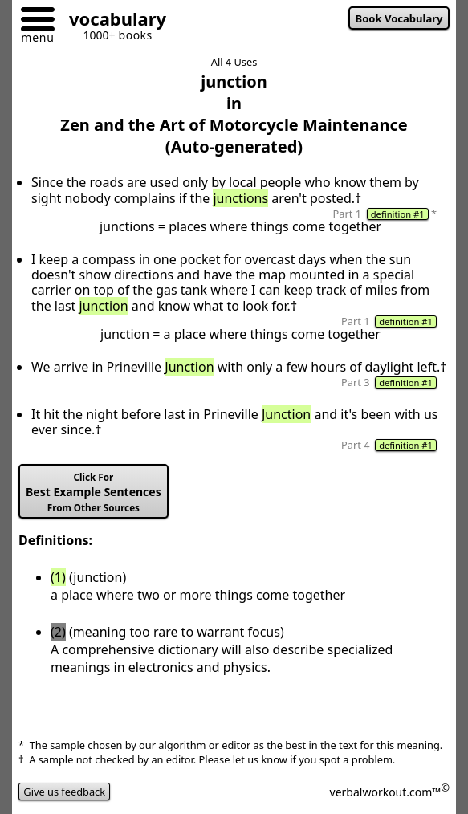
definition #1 (398, 214)
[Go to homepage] (111, 21)
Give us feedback (64, 791)
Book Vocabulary (399, 18)
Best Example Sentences (93, 492)
